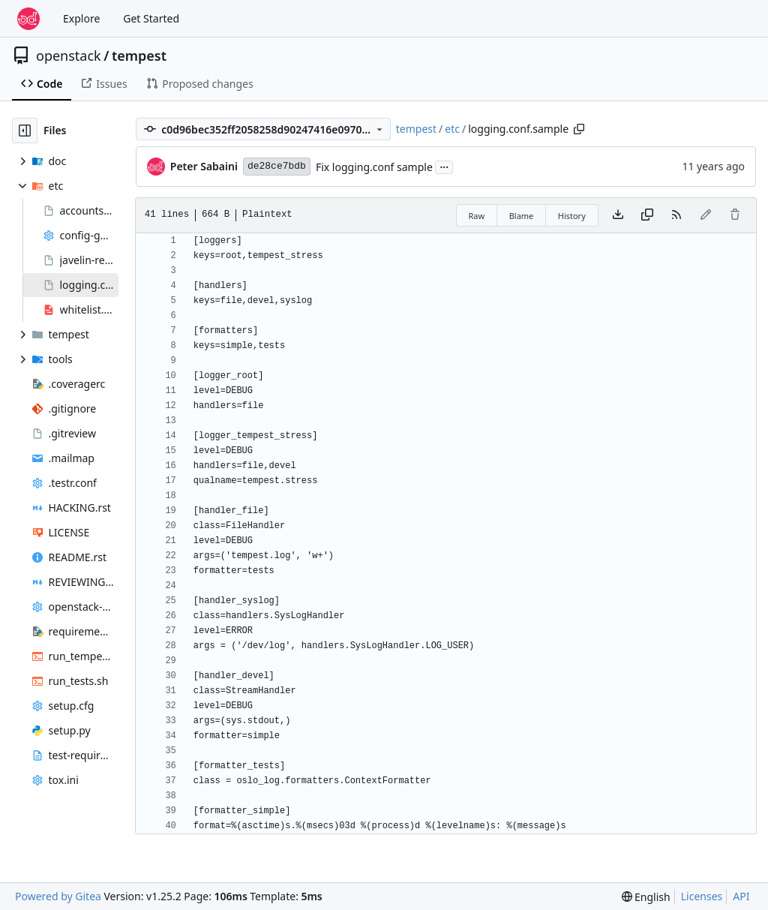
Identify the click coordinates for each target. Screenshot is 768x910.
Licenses (702, 896)
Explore (81, 18)
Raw (477, 215)
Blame (521, 215)
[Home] (29, 18)
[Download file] (618, 215)
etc (452, 129)
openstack (68, 55)
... (444, 166)
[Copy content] (647, 215)
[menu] (646, 897)
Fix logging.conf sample (374, 167)
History (572, 215)
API (741, 896)
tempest (139, 55)
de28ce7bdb (277, 166)
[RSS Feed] (676, 215)
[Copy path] (579, 129)
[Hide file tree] (25, 130)
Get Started (151, 18)
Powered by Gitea (58, 896)
